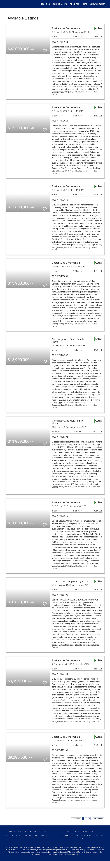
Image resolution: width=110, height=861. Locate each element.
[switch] (44, 49)
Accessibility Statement (72, 835)
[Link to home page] (7, 4)
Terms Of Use (71, 831)
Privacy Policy (89, 831)
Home (84, 4)
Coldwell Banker (18, 831)
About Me (74, 4)
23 (95, 818)
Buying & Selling (59, 4)
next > (100, 818)
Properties (45, 4)
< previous (76, 818)
